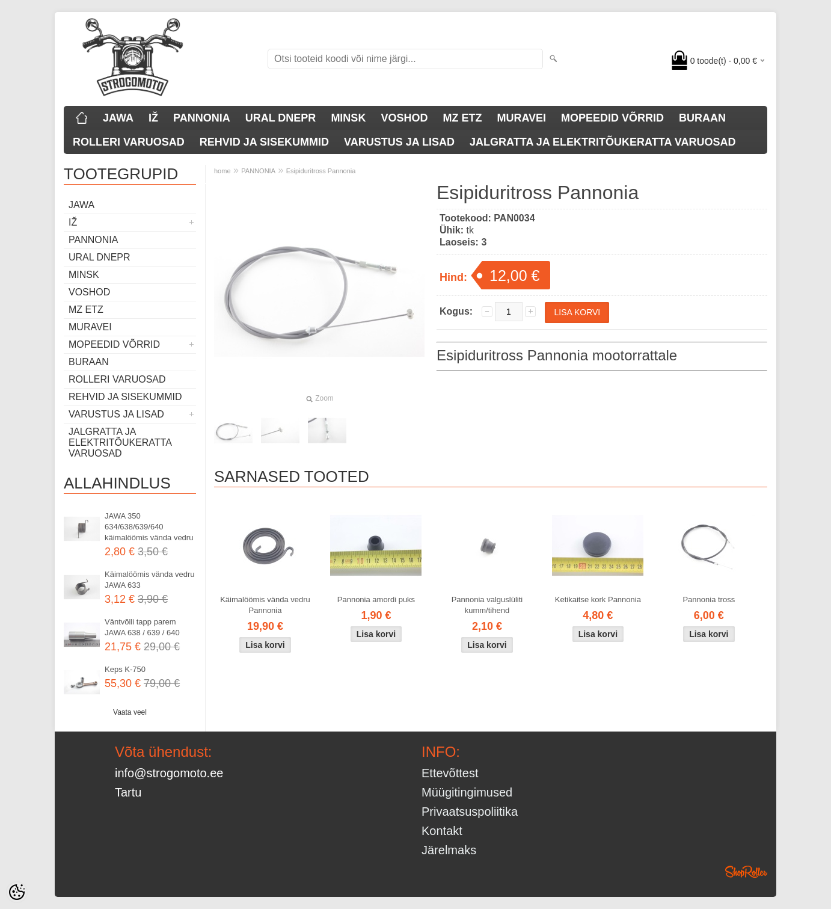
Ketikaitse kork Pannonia (598, 599)
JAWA (118, 118)
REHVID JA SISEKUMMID (264, 142)
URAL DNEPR (280, 118)
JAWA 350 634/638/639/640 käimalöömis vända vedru (149, 526)
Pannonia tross (708, 599)
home (222, 170)
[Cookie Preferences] (17, 892)
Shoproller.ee (746, 872)
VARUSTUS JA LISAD (399, 142)
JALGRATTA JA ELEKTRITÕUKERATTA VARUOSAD (602, 142)
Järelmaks (449, 850)
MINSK (348, 118)
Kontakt (442, 830)
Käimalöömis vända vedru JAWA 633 (150, 580)
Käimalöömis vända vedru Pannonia (265, 605)
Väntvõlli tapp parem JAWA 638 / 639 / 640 (142, 627)
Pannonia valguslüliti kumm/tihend (487, 605)
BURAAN (702, 118)
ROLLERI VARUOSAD (129, 142)
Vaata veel (130, 712)
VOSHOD (404, 118)
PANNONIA (201, 118)
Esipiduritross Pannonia (321, 170)
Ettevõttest (450, 773)
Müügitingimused (467, 792)
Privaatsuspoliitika (470, 811)
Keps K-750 (125, 669)
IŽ (153, 118)
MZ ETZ (462, 118)
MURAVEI (521, 118)
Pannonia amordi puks (376, 599)
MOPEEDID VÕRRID (612, 118)
